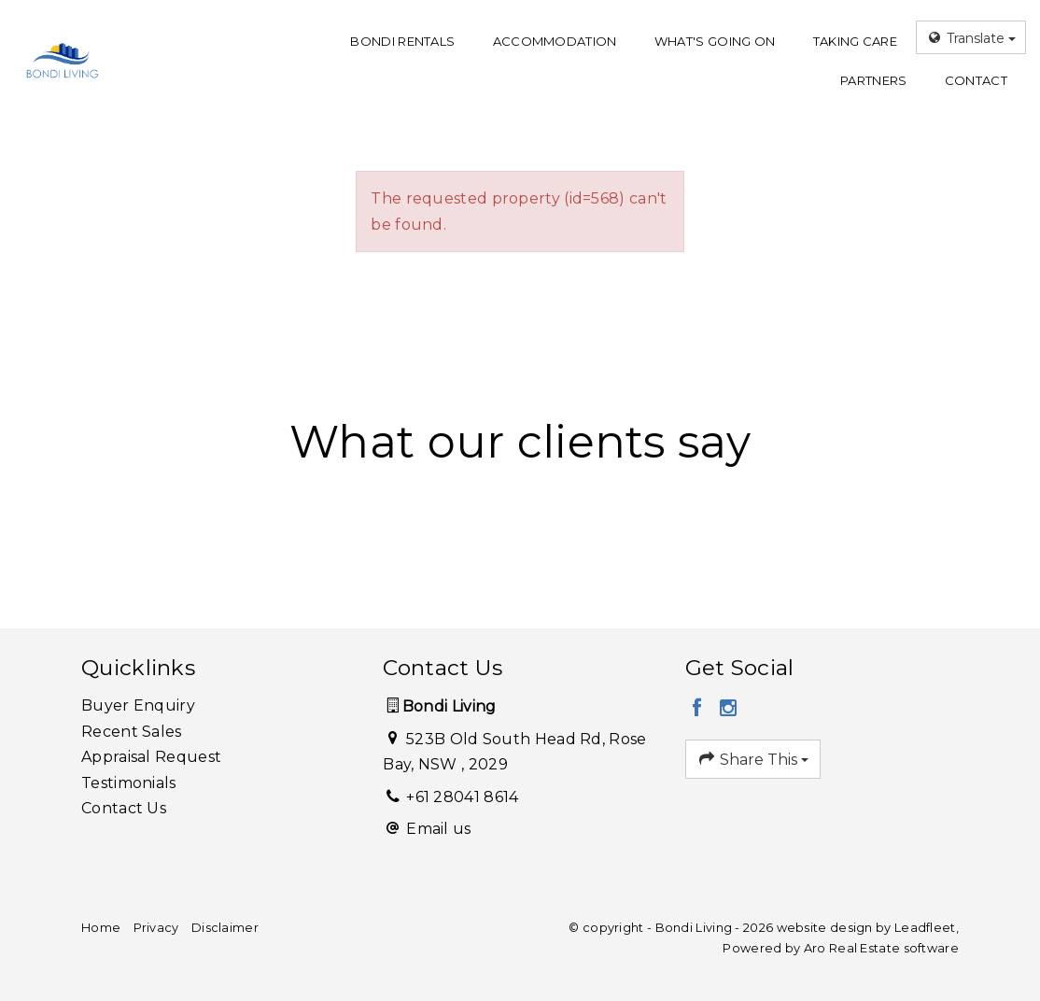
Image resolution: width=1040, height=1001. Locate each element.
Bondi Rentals (402, 41)
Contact (976, 80)
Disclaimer (225, 928)
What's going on (715, 41)
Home (100, 928)
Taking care (855, 41)
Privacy (156, 928)
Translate (971, 37)
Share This (753, 759)
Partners (873, 80)
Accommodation (555, 41)
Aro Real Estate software (881, 948)
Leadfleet (925, 928)
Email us (438, 829)
